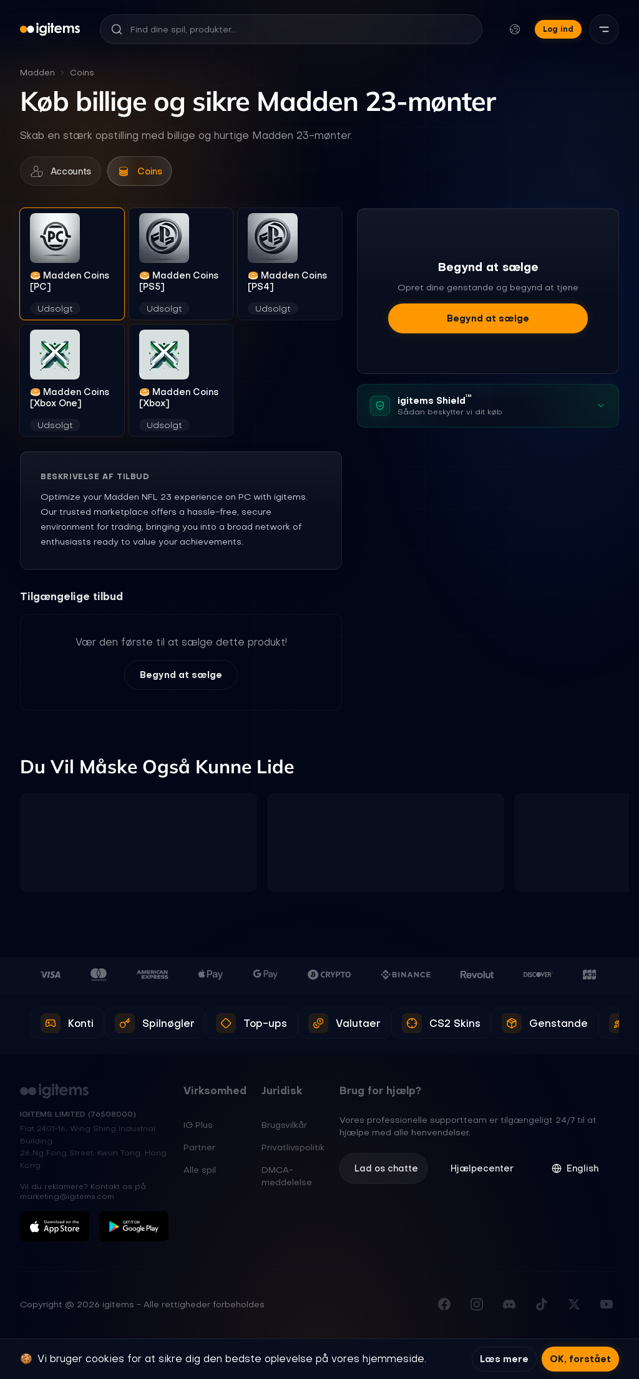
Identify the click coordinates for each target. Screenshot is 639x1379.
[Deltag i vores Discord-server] (509, 1306)
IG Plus (198, 1126)
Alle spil (199, 1171)
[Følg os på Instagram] (476, 1306)
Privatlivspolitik (292, 1149)
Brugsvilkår (284, 1126)
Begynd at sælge (181, 676)
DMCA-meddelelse (286, 1178)
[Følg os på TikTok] (541, 1306)
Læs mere (504, 1359)
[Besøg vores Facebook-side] (444, 1306)
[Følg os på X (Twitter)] (574, 1306)
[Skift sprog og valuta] (514, 29)
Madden (37, 73)
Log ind (558, 29)
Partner (199, 1149)
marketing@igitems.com (67, 1199)
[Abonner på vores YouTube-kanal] (606, 1306)
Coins (82, 73)
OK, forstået (580, 1359)
